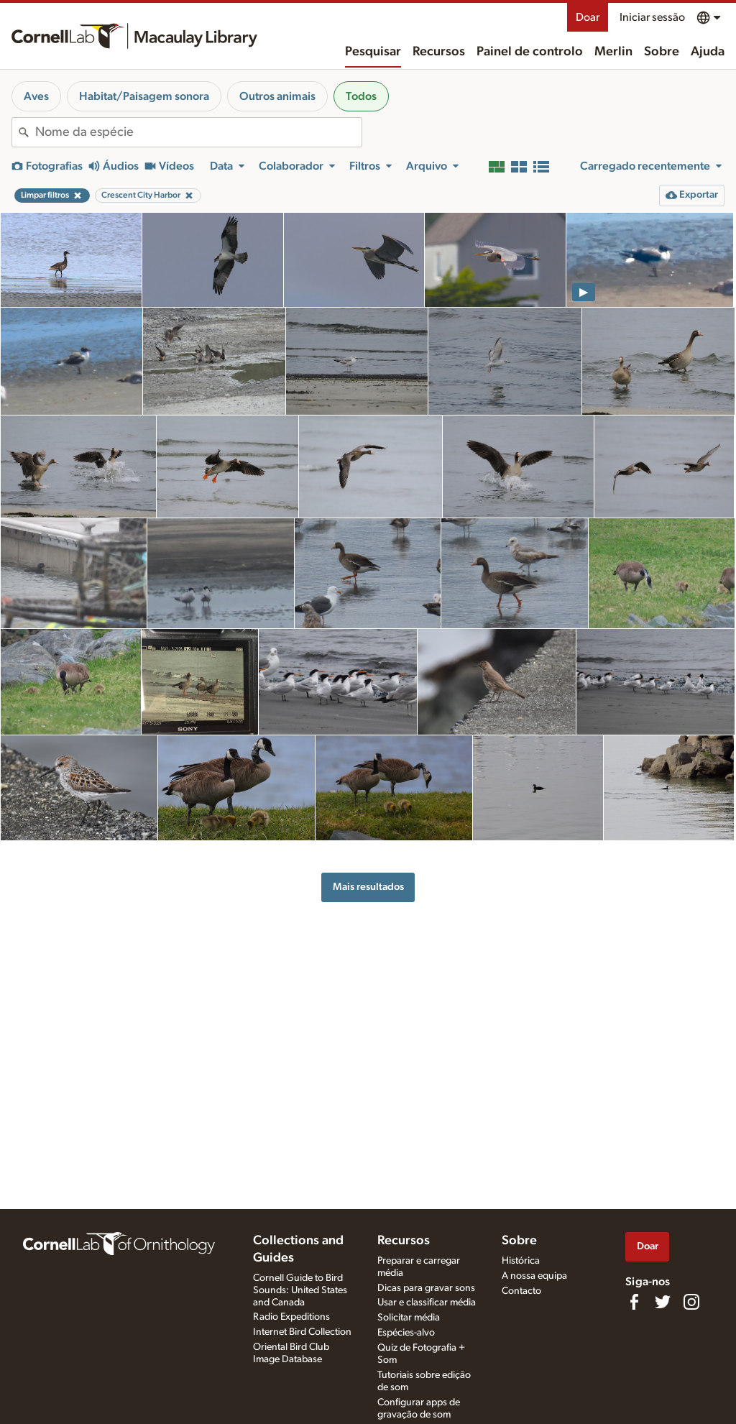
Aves (36, 96)
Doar (587, 17)
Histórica (521, 1261)
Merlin (613, 51)
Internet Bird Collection (302, 1332)
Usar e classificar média (426, 1302)
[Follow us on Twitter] (662, 1301)
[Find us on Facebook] (634, 1301)
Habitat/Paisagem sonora (144, 96)
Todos (361, 96)
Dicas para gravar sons (426, 1288)
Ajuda (707, 51)
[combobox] (198, 132)
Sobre (661, 51)
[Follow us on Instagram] (691, 1301)
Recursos (439, 51)
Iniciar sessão (652, 17)
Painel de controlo (530, 51)
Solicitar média (408, 1318)
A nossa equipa (534, 1276)
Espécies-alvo (406, 1333)
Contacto (521, 1291)
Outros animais (277, 96)
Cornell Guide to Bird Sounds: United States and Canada (300, 1290)
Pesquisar (373, 51)
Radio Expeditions (291, 1317)
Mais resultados (368, 886)
